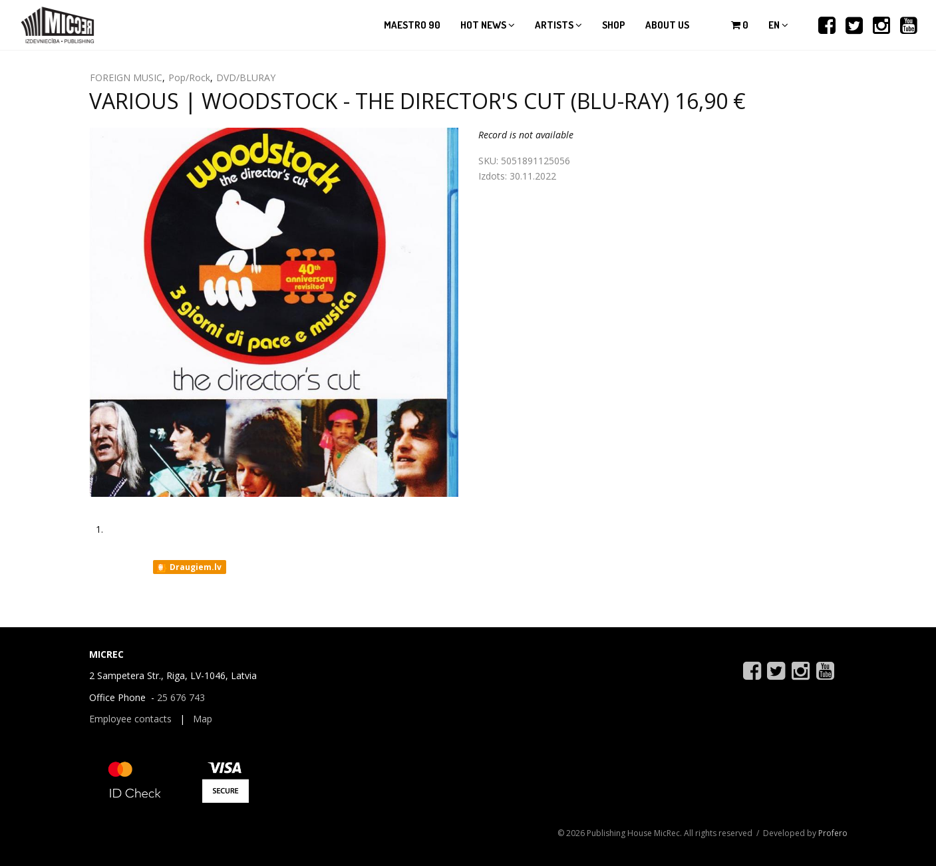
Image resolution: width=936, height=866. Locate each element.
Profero (833, 833)
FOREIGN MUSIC (126, 77)
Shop (613, 25)
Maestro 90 (412, 25)
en (778, 25)
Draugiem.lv (189, 567)
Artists (558, 25)
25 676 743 (181, 697)
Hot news (487, 25)
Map (202, 718)
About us (667, 25)
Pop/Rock (189, 77)
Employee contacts (130, 718)
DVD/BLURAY (245, 77)
